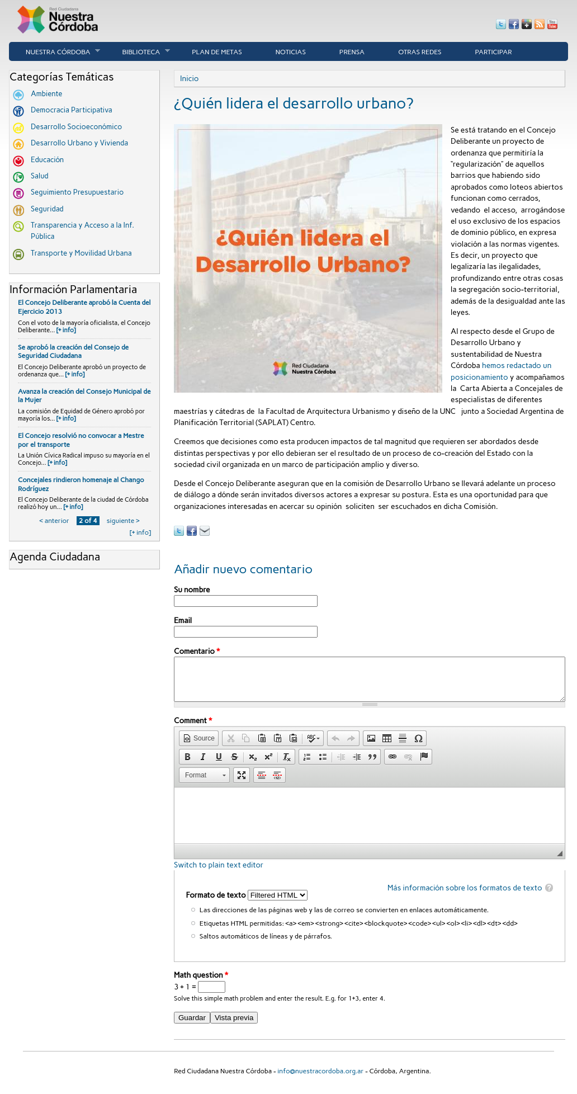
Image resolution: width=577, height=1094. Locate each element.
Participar (493, 52)
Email (183, 620)
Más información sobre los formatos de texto (464, 896)
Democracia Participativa (71, 110)
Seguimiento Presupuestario (77, 192)
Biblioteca (137, 51)
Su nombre (192, 589)
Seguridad (47, 209)
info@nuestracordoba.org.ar (320, 1079)
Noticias (291, 52)
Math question (201, 983)
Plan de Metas (217, 52)
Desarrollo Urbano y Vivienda (79, 143)
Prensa (352, 52)
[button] (198, 746)
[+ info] (66, 330)
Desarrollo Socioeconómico (76, 126)
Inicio (189, 78)
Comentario (197, 651)
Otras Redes (419, 52)
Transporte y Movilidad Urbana (81, 253)
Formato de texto (216, 903)
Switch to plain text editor (218, 873)
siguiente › (122, 521)
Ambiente (46, 93)
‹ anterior (54, 521)
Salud (40, 176)
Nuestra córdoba (54, 51)
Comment (193, 728)
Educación (47, 159)
